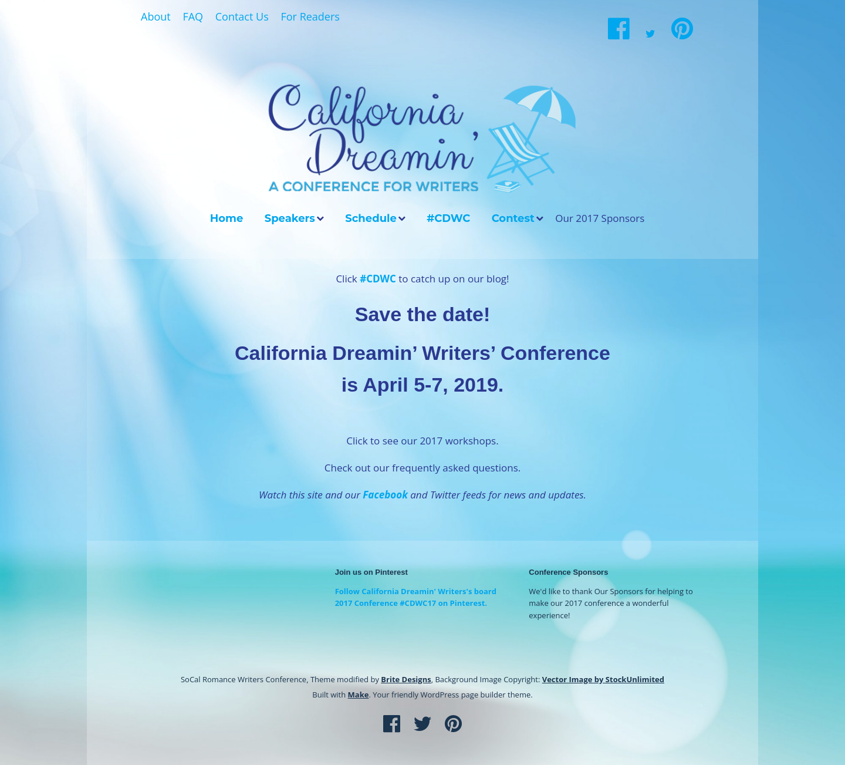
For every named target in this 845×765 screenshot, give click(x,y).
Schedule (371, 218)
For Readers (309, 16)
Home (227, 218)
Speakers (290, 218)
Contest (513, 218)
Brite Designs (406, 679)
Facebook (385, 494)
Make (358, 694)
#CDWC (448, 218)
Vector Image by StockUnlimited (603, 679)
